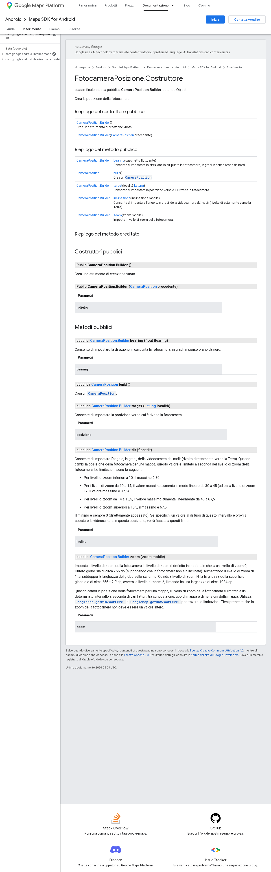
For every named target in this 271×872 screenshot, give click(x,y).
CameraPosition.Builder (93, 122)
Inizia (215, 19)
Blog (187, 5)
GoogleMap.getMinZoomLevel (100, 602)
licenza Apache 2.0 (136, 655)
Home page (82, 67)
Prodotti (111, 5)
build (117, 173)
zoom (118, 215)
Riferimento (234, 67)
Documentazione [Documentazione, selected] (156, 5)
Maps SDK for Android (52, 19)
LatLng (139, 185)
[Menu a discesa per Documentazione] (174, 5)
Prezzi (130, 5)
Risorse (74, 29)
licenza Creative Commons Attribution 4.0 (216, 650)
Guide (10, 29)
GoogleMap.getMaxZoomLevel (155, 602)
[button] (29, 54)
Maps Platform (39, 5)
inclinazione (122, 198)
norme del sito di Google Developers (214, 655)
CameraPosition (122, 135)
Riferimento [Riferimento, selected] (32, 29)
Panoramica (87, 5)
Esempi (55, 29)
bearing (119, 160)
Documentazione (158, 67)
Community (207, 5)
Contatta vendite (247, 19)
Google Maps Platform (126, 67)
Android (13, 19)
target (118, 185)
